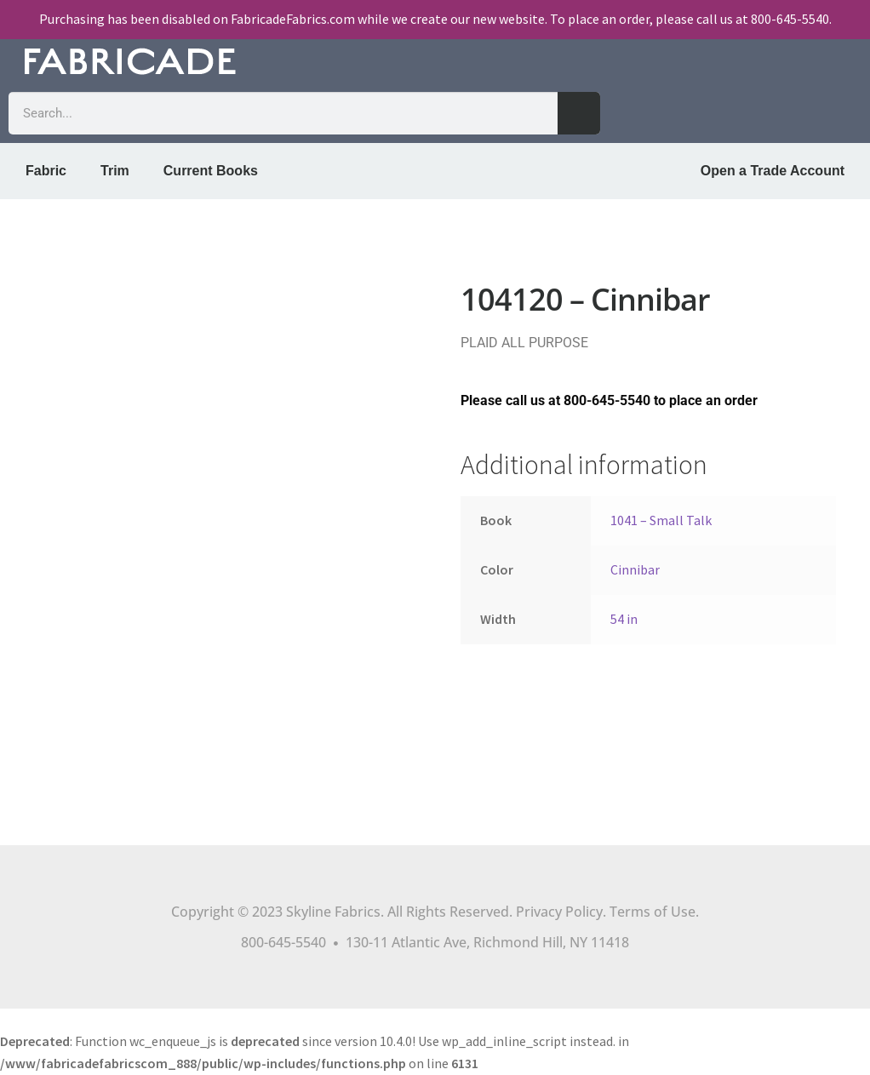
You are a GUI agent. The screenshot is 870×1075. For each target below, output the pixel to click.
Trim (114, 170)
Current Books (210, 170)
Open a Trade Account (772, 170)
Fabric (46, 170)
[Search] (579, 113)
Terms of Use (652, 911)
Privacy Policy (559, 911)
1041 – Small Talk (661, 520)
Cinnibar (635, 569)
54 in (624, 618)
